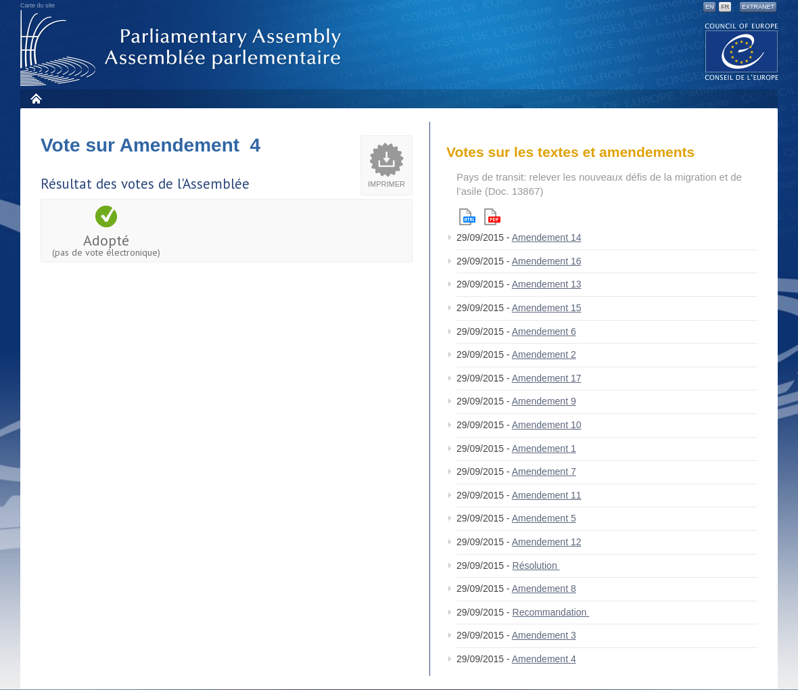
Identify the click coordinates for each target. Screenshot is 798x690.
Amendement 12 (547, 541)
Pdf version (492, 216)
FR (725, 6)
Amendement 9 (544, 401)
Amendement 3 (544, 635)
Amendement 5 (544, 518)
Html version (467, 216)
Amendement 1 (544, 448)
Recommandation (551, 612)
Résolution (536, 565)
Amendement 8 (544, 588)
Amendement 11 (547, 495)
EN (709, 6)
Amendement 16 (547, 261)
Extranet (758, 6)
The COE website (742, 51)
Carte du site (37, 5)
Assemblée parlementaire (183, 48)
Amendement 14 (547, 237)
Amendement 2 (544, 354)
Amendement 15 (547, 307)
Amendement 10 (547, 424)
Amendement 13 (547, 284)
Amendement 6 (544, 331)
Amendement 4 (544, 658)
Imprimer (386, 184)
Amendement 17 (547, 378)
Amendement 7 (544, 471)
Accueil (35, 98)
